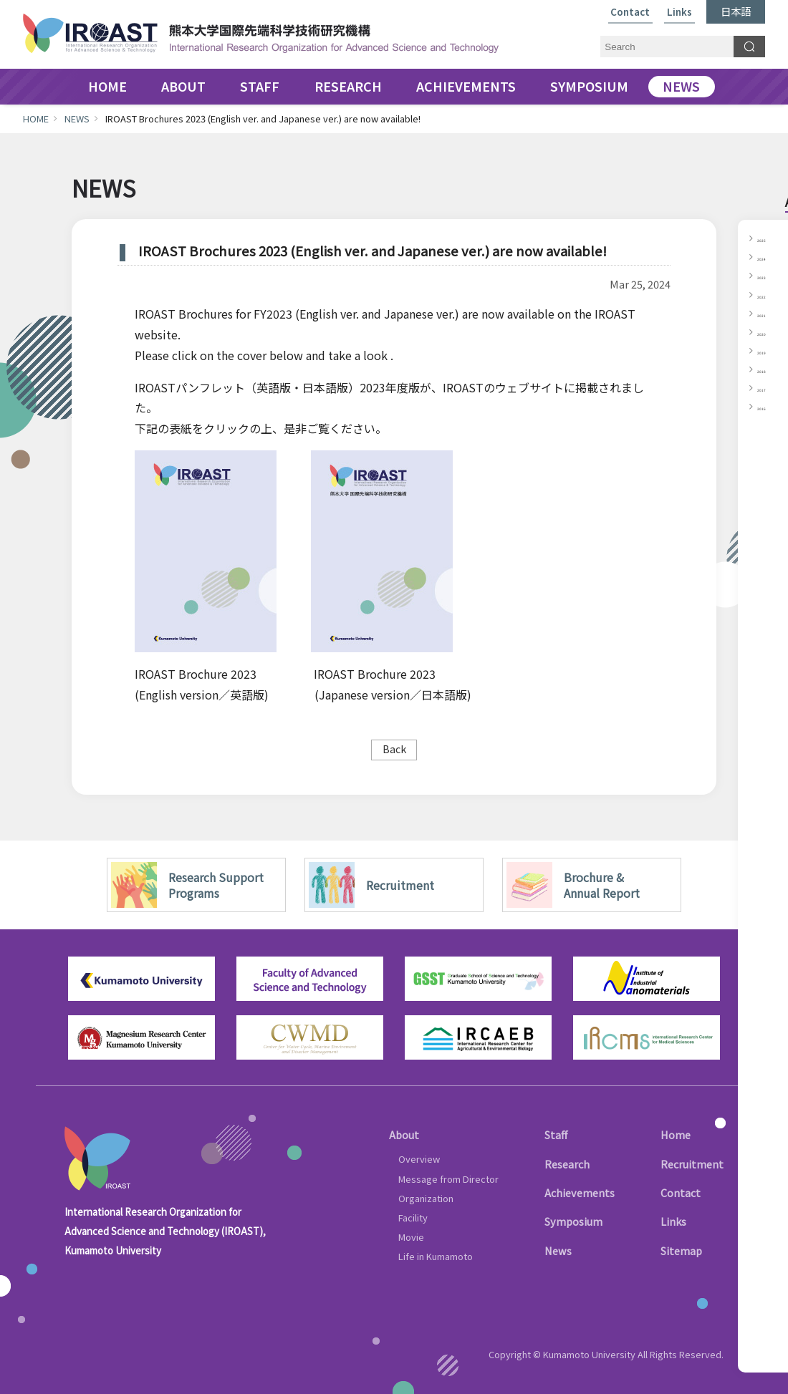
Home (675, 1134)
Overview (419, 1159)
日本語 (736, 11)
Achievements (579, 1192)
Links (679, 12)
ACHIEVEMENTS (466, 86)
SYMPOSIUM (589, 86)
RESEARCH (348, 86)
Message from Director (448, 1179)
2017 (768, 387)
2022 (768, 294)
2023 (768, 275)
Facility (413, 1217)
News (558, 1250)
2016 (768, 406)
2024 (768, 256)
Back (394, 748)
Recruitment (692, 1163)
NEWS (681, 86)
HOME (107, 86)
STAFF (259, 86)
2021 (768, 313)
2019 (768, 350)
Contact (630, 12)
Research (567, 1163)
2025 (768, 238)
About (404, 1134)
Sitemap (681, 1250)
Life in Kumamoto (435, 1256)
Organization (425, 1198)
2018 (768, 369)
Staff (555, 1134)
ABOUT (183, 86)
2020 (768, 331)
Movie (411, 1237)
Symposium (573, 1221)
